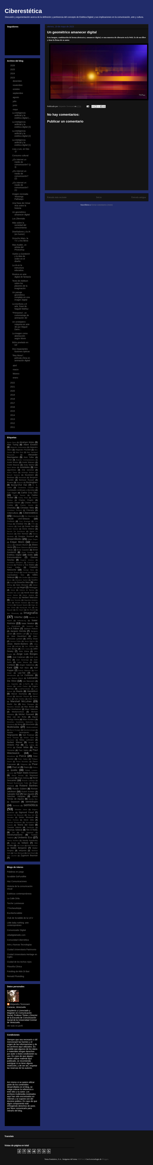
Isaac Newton (28, 623)
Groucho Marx (23, 582)
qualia (14, 770)
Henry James (12, 595)
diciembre (17, 81)
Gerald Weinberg (28, 572)
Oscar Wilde (22, 747)
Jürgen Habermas (26, 665)
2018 (12, 399)
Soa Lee (31, 815)
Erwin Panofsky (28, 552)
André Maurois (13, 465)
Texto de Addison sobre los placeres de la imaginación (20, 284)
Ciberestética (23, 11)
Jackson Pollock (31, 629)
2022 (12, 383)
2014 (12, 415)
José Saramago (22, 660)
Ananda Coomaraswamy (25, 460)
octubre (16, 89)
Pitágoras (23, 764)
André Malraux (28, 462)
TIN (13, 832)
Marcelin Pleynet (22, 696)
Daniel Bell (29, 526)
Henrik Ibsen (29, 593)
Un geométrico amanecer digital (21, 213)
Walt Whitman (32, 845)
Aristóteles (25, 467)
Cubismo (10, 526)
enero (16, 377)
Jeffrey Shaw (32, 639)
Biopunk (20, 482)
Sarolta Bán (33, 799)
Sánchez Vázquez (16, 796)
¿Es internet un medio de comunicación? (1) (20, 186)
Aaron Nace (11, 442)
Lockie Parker (22, 686)
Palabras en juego (15, 872)
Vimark (13, 843)
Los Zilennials (18, 218)
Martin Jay (12, 704)
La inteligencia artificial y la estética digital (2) (21, 133)
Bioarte (10, 482)
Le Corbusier (27, 675)
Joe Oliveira (29, 646)
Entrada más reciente (57, 197)
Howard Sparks (22, 605)
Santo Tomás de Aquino (22, 797)
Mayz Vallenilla (31, 709)
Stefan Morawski (26, 817)
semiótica (31, 805)
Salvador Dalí (13, 794)
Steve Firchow (13, 820)
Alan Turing (12, 444)
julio (15, 101)
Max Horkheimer (14, 709)
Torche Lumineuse (15, 903)
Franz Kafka (13, 567)
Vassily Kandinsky (30, 840)
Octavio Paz (13, 745)
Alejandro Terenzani (20, 1004)
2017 (12, 403)
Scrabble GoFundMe (16, 876)
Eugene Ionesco (27, 560)
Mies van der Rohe (16, 717)
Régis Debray (23, 778)
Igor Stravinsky (13, 613)
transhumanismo (15, 835)
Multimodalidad (32, 727)
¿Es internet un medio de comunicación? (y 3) (21, 163)
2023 (12, 77)
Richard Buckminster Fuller (17, 783)
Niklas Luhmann (26, 740)
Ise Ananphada (13, 626)
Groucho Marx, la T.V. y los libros (20, 239)
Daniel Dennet (12, 529)
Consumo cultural (20, 155)
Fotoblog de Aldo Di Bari (18, 971)
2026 (12, 65)
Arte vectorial (28, 470)
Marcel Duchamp (19, 694)
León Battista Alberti (15, 678)
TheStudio (30, 827)
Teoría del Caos (25, 825)
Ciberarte (30, 510)
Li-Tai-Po (26, 684)
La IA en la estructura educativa (18, 267)
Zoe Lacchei (12, 855)
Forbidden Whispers (15, 562)
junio (15, 105)
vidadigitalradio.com (16, 935)
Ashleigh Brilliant (28, 472)
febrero (16, 373)
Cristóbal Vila (21, 524)
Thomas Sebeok (14, 830)
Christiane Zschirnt (14, 510)
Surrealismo (30, 822)
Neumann (10, 740)
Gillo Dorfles (23, 577)
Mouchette (30, 724)
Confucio (11, 521)
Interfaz (18, 617)
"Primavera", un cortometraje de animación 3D (20, 315)
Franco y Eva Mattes (26, 565)
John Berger (12, 649)
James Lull (21, 634)
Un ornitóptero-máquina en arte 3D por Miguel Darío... (20, 325)
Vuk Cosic (20, 845)
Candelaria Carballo (26, 487)
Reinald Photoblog (15, 976)
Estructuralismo (14, 557)
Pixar (35, 764)
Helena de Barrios (26, 590)
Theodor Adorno (14, 827)
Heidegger (33, 587)
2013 (12, 419)
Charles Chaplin (26, 500)
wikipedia (22, 851)
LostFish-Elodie (24, 689)
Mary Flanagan (28, 704)
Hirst (33, 603)
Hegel (22, 587)
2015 (12, 411)
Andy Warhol (29, 465)
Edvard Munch (22, 545)
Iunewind (30, 626)
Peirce (22, 756)
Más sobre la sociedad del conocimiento (19, 225)
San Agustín (29, 794)
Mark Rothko (19, 699)
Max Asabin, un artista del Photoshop (19, 247)
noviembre (18, 85)
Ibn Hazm (20, 610)
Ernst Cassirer (23, 550)
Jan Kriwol (34, 634)
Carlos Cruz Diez (29, 492)
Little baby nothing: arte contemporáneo (18, 924)
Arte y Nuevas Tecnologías (19, 944)
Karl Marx (24, 668)
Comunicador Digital (16, 930)
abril (15, 365)
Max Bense (29, 707)
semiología (32, 801)
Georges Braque (13, 572)
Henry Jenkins (28, 595)
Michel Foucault (26, 714)
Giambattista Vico (15, 575)
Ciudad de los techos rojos (19, 962)
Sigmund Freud (26, 812)
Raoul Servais (18, 775)
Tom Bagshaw (27, 832)
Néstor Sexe (29, 737)
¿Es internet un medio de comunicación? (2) (20, 175)
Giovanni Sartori (21, 580)
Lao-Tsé (21, 673)
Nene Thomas (13, 737)
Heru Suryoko (15, 600)
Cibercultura (12, 513)
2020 (12, 391)
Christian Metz (27, 508)
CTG (33, 524)
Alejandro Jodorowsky (18, 447)
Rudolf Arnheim (27, 792)
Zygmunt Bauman (29, 855)
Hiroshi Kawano (21, 603)
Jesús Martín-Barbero (17, 644)
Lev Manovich (29, 681)
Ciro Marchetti (29, 516)
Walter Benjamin (19, 848)
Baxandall (22, 477)
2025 (12, 69)
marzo (16, 369)
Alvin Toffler (29, 457)
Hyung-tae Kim (25, 607)
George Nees (28, 570)
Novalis (31, 742)
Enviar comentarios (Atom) (102, 205)
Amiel (9, 460)
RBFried (81, 1159)
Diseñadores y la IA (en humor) (21, 232)
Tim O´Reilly (32, 830)
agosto (16, 97)
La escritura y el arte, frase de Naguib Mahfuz (20, 306)
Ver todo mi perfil (15, 1026)
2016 (12, 407)
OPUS (9, 747)
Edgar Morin (17, 542)
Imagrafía (31, 613)
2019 (12, 395)
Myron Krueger (14, 730)
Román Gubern (19, 788)
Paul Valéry (23, 750)
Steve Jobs (29, 820)
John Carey (25, 649)
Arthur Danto (12, 472)
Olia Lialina (29, 745)
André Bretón (12, 462)
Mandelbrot (32, 691)
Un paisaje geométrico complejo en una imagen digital (21, 296)
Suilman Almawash (14, 822)
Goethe (34, 580)
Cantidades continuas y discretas (21, 490)
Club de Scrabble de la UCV (20, 918)
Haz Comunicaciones (17, 881)
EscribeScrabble (14, 913)
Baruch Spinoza (13, 475)
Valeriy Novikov (13, 840)
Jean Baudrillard (18, 636)
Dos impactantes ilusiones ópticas (21, 350)
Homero (10, 605)
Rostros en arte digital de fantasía (21, 275)
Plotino (35, 767)
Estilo (30, 555)
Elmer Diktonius (22, 547)
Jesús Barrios (29, 641)
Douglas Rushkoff (26, 536)
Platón (26, 767)
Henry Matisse (12, 597)
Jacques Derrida (18, 631)
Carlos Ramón (19, 495)
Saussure (15, 802)
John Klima (24, 651)
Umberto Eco (25, 837)
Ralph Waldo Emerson (27, 773)
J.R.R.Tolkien (13, 628)
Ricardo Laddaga (28, 780)
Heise (13, 590)
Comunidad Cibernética (18, 940)
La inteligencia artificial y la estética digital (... (21, 115)
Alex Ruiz (19, 452)
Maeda (19, 691)
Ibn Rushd (31, 610)
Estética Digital (14, 555)
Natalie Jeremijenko (18, 732)
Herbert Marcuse (30, 597)
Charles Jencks (26, 505)
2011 (12, 427)
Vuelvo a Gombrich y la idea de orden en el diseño (21, 257)
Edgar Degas (33, 539)
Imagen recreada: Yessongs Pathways (20, 196)
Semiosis (16, 805)
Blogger (105, 1159)
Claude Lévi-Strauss (18, 518)
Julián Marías (22, 662)
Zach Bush (31, 853)
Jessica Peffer (15, 641)
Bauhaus (11, 477)
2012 (12, 423)
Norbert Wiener (14, 742)
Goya (12, 582)
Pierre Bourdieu (22, 761)
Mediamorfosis (18, 712)
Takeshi (10, 825)
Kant (9, 667)
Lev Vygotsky (12, 684)
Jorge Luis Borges (27, 654)
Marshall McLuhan (21, 701)
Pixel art (16, 767)
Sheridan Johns (21, 809)
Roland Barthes (28, 785)
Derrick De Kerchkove (16, 531)
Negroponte (12, 735)
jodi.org (18, 646)
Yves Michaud (19, 853)
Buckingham (32, 482)
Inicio (99, 197)
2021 (12, 387)
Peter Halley (23, 759)
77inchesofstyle (14, 908)
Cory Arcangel (24, 521)
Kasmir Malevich (24, 670)
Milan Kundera (29, 719)
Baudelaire (29, 475)
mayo (15, 109)
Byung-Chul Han (19, 485)
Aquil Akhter (11, 467)
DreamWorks (14, 539)
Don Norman (22, 534)
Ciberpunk (16, 516)
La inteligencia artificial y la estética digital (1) (21, 142)
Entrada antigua (138, 197)
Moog (20, 724)
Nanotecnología (29, 730)
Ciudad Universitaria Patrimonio (21, 949)
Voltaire (25, 843)
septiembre (18, 93)
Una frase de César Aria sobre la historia (21, 205)
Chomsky (11, 508)
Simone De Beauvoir (15, 815)
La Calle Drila (13, 898)
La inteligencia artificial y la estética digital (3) (21, 124)
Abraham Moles (26, 442)
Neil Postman (28, 735)
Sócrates (10, 817)
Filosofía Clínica (14, 966)
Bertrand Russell (26, 480)
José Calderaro (19, 657)
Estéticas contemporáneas (19, 893)
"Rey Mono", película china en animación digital (21, 358)
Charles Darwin (13, 503)
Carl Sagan (12, 493)
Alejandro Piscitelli (23, 450)
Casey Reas (23, 498)
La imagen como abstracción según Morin (20, 336)
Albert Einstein (30, 444)
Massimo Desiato (13, 707)
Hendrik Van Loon (14, 593)
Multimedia (13, 727)
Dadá (19, 526)
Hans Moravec (22, 585)
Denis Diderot (28, 529)
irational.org (21, 620)
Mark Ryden (33, 699)
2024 (12, 73)
